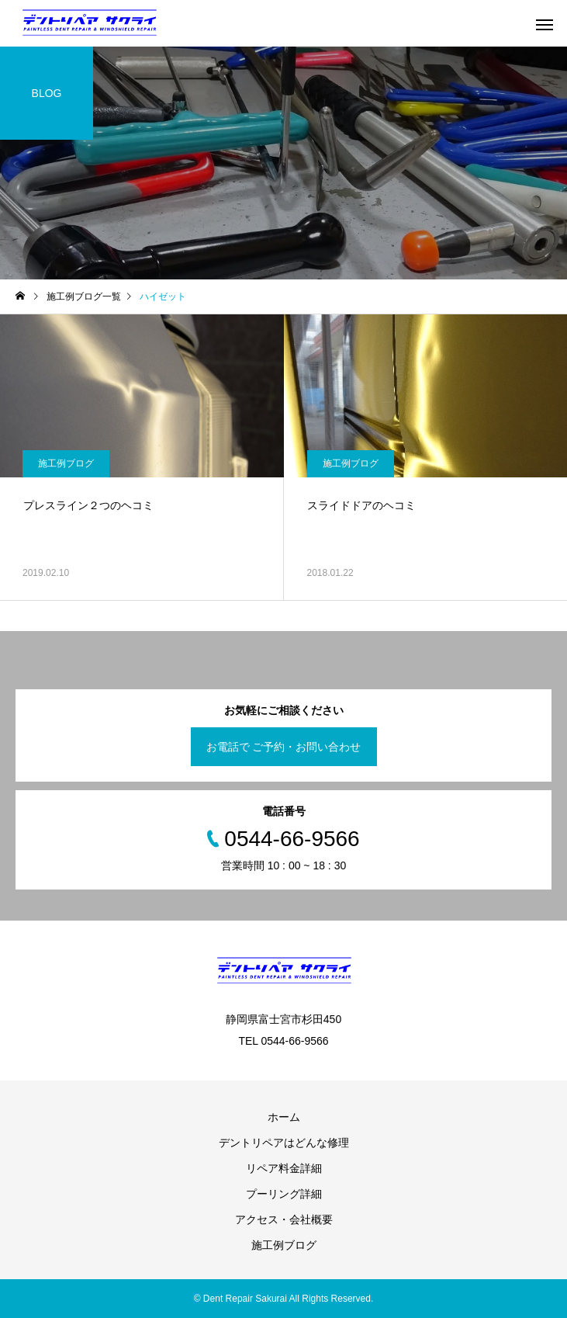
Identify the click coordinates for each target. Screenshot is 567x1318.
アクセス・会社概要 (284, 1219)
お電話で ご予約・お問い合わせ (283, 747)
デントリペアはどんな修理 (284, 1142)
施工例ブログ (66, 463)
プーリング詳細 (284, 1194)
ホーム (284, 1117)
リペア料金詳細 (284, 1168)
